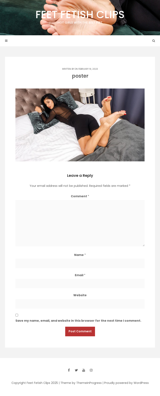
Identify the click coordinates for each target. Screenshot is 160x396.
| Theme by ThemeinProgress (80, 383)
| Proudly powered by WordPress (125, 383)
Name (80, 255)
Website (80, 295)
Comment (80, 196)
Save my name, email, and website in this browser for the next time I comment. (78, 321)
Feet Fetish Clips (80, 16)
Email (80, 275)
